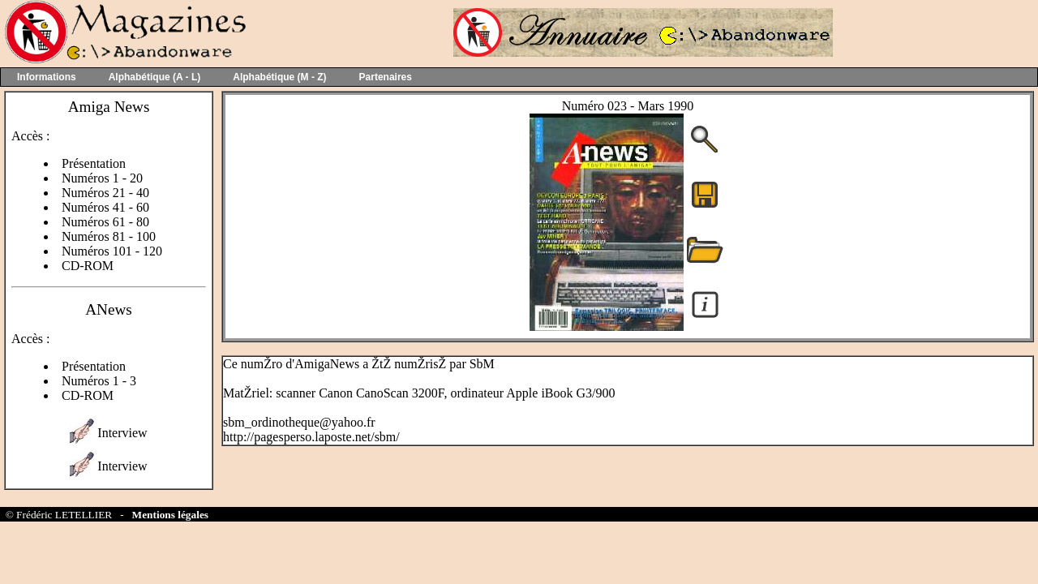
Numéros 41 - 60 (105, 207)
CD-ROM (88, 266)
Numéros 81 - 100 (109, 236)
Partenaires (385, 77)
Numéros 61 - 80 (105, 222)
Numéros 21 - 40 (105, 193)
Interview (122, 433)
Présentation (94, 163)
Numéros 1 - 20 (102, 178)
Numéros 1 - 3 (99, 381)
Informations (46, 77)
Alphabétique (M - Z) (279, 77)
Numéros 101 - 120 (112, 251)
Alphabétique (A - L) (155, 77)
